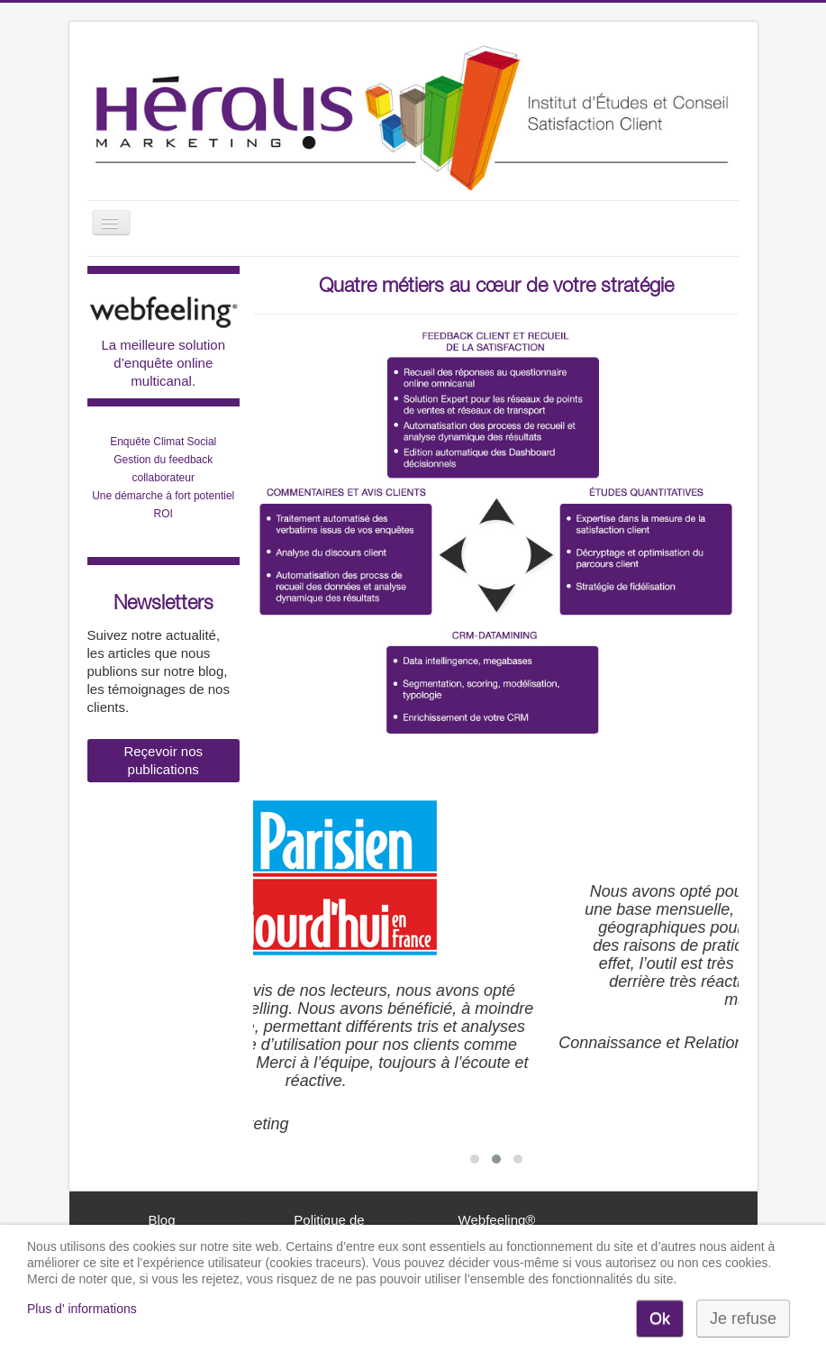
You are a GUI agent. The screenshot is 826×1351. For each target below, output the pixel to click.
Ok (659, 1319)
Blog (161, 1220)
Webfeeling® (497, 1220)
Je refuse (743, 1319)
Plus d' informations (82, 1308)
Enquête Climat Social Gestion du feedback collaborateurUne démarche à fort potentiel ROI (163, 477)
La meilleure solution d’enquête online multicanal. (163, 362)
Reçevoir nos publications (163, 760)
